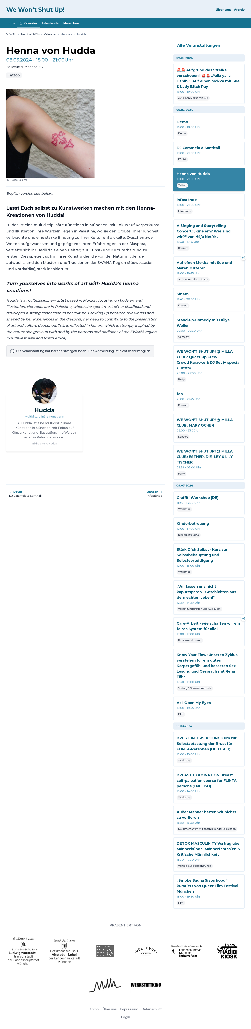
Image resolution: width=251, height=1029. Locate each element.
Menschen (71, 23)
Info (12, 23)
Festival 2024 (30, 34)
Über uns (223, 10)
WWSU (11, 34)
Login (125, 1017)
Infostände (50, 23)
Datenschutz (151, 1009)
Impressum (129, 1009)
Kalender (28, 23)
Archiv (239, 10)
